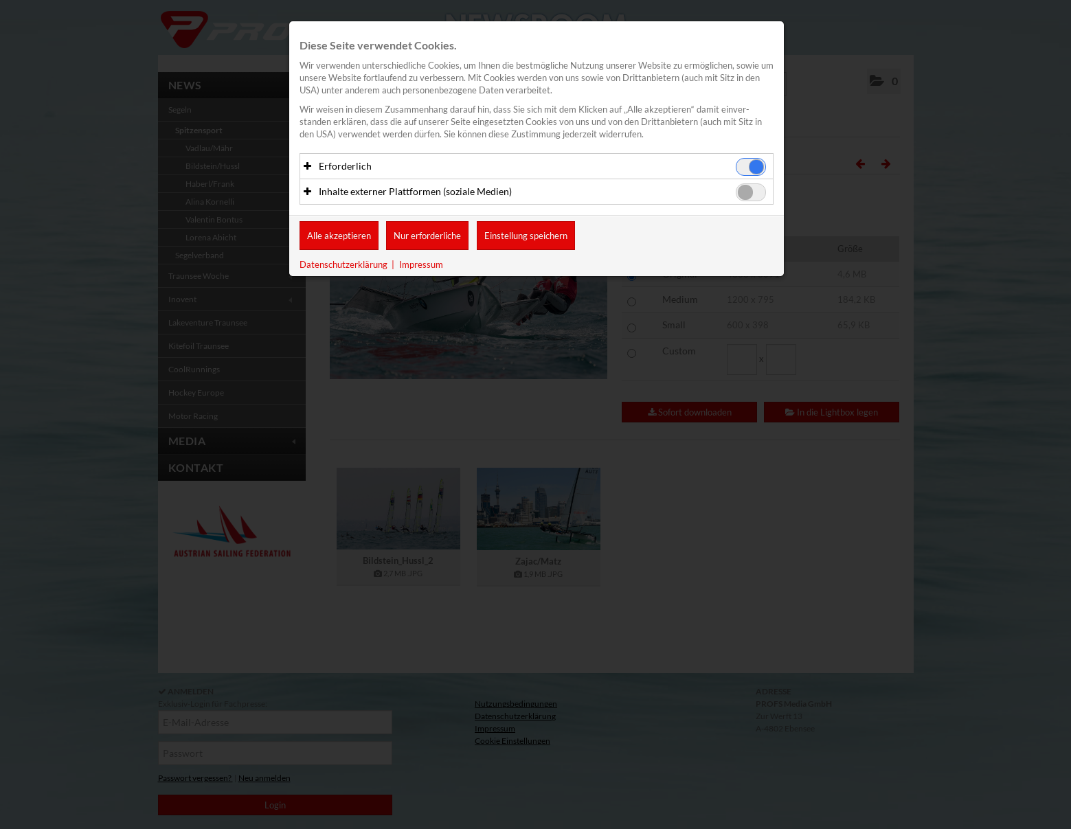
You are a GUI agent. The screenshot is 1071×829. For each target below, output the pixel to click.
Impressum (421, 265)
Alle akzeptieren (339, 236)
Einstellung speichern (525, 236)
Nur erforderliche (427, 236)
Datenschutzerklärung (343, 265)
